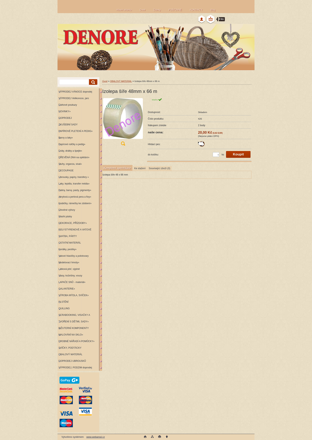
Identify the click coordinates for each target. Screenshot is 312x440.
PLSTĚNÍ (63, 301)
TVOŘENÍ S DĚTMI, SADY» (73, 321)
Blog (213, 10)
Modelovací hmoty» (68, 262)
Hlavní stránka (124, 10)
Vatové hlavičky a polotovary (73, 256)
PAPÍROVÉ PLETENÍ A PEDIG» (75, 131)
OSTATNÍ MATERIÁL (69, 242)
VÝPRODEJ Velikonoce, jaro (73, 98)
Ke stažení (140, 168)
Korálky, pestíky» (67, 249)
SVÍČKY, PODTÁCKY (69, 347)
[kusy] (216, 154)
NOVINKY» (64, 111)
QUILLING (64, 308)
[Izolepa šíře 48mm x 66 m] (123, 123)
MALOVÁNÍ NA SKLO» (70, 334)
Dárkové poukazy (67, 104)
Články (157, 10)
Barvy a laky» (65, 137)
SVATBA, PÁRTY (67, 236)
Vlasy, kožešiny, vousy (70, 275)
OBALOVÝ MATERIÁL (70, 354)
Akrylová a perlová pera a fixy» (74, 196)
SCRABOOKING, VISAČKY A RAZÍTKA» (74, 316)
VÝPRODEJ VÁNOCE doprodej (75, 91)
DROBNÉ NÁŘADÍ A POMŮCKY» (76, 341)
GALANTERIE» (66, 288)
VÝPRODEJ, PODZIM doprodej (75, 367)
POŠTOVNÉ (175, 10)
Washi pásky (65, 216)
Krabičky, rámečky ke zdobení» (75, 203)
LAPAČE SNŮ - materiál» (71, 282)
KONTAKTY (196, 10)
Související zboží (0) (159, 168)
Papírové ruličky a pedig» (71, 144)
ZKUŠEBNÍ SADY (68, 124)
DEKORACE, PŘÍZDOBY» (72, 223)
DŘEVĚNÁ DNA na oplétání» (73, 157)
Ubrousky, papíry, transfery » (73, 177)
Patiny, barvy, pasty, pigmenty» (74, 190)
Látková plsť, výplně (69, 269)
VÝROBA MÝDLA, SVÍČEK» (73, 295)
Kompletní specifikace (117, 168)
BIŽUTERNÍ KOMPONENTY (73, 328)
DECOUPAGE (66, 170)
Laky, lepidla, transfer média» (74, 183)
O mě (142, 10)
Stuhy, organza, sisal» (70, 164)
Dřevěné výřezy (66, 210)
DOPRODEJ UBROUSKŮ (72, 361)
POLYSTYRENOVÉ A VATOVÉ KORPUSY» (74, 230)
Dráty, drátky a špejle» (70, 150)
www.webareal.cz (95, 437)
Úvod (104, 81)
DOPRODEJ (65, 118)
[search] (93, 82)
